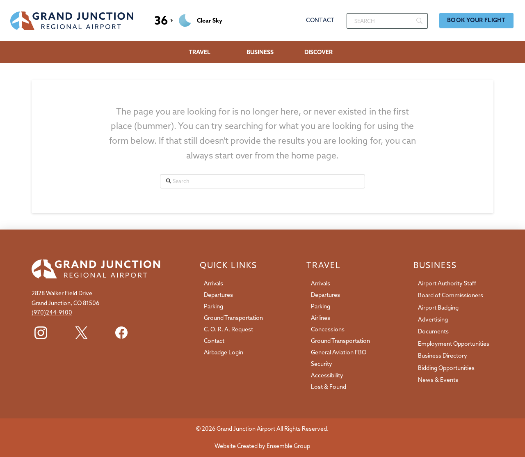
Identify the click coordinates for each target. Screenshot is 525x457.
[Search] (387, 21)
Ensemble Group (288, 446)
